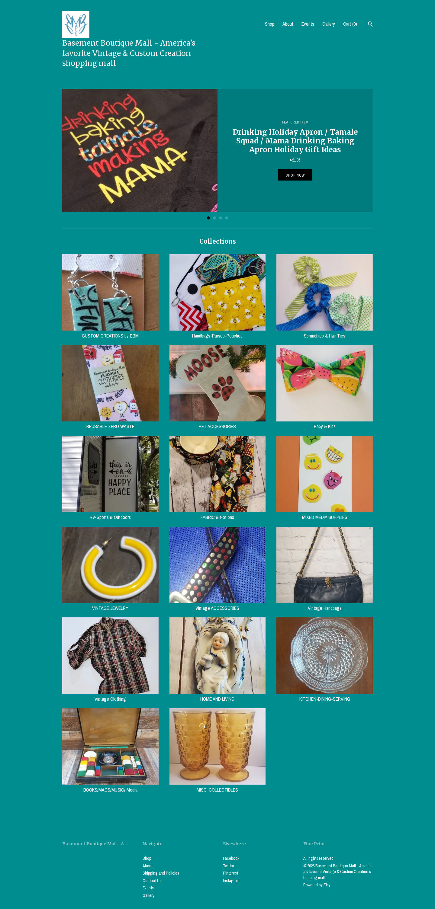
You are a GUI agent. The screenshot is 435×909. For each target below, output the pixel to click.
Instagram (231, 880)
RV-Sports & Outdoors (110, 513)
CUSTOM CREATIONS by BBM (110, 332)
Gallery (328, 24)
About (287, 24)
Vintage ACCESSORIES (217, 604)
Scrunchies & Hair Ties (324, 332)
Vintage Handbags (324, 604)
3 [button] (220, 217)
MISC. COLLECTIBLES (217, 786)
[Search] (370, 24)
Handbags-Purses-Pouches (217, 332)
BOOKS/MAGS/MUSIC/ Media (110, 786)
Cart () (350, 24)
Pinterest (230, 873)
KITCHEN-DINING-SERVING (324, 695)
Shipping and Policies (161, 873)
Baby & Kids (324, 423)
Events (307, 24)
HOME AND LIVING (217, 695)
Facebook (231, 858)
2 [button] (214, 217)
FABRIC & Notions (217, 513)
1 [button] (208, 217)
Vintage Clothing (110, 695)
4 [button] (226, 217)
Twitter (228, 866)
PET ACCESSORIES (217, 423)
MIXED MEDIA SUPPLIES (324, 513)
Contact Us (152, 880)
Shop (269, 24)
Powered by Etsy (316, 885)
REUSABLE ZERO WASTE (110, 423)
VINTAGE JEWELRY (110, 604)
